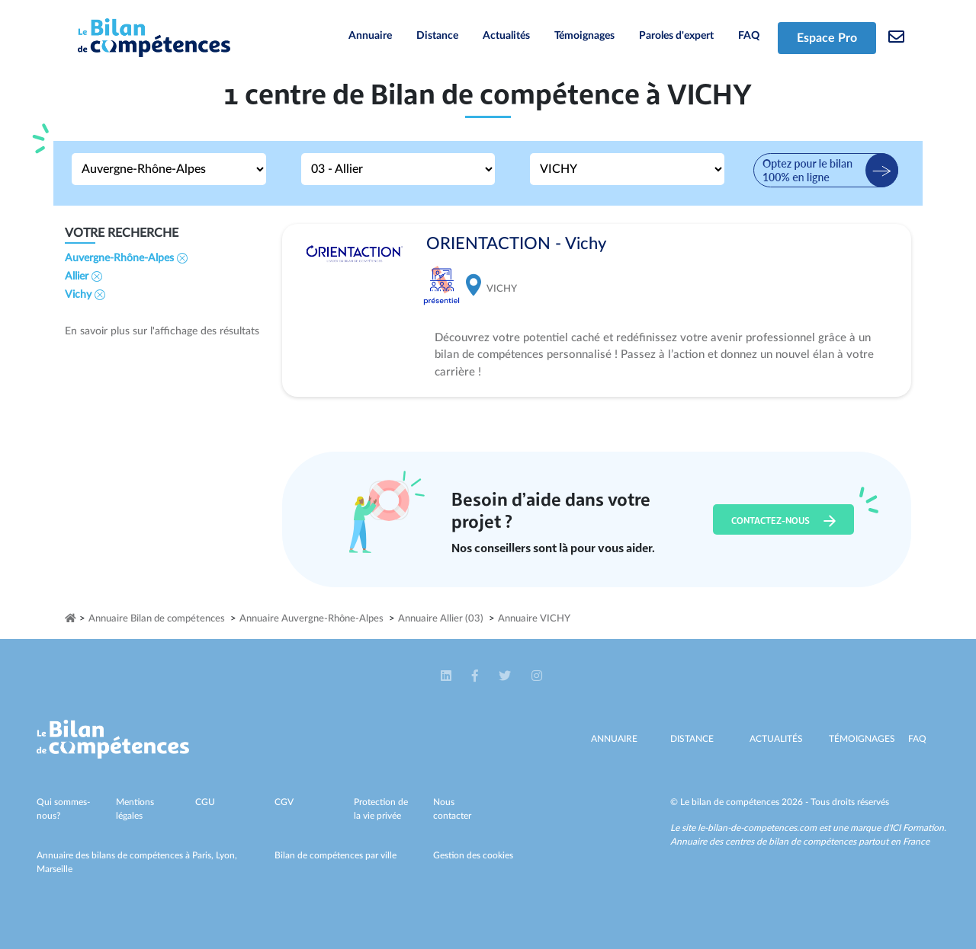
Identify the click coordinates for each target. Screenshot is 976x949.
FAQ (748, 35)
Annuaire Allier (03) (440, 619)
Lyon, (226, 855)
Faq (917, 738)
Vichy (85, 294)
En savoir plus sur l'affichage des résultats (162, 331)
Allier (83, 276)
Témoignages (584, 35)
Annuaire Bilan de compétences (156, 619)
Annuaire (370, 35)
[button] (447, 676)
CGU (205, 802)
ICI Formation (917, 827)
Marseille (54, 869)
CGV (284, 802)
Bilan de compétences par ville (335, 855)
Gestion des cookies (473, 855)
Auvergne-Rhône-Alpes (126, 258)
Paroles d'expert (676, 35)
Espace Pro (827, 38)
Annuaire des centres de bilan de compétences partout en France (799, 841)
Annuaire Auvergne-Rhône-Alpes (311, 619)
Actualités (506, 35)
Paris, (204, 855)
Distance (437, 35)
